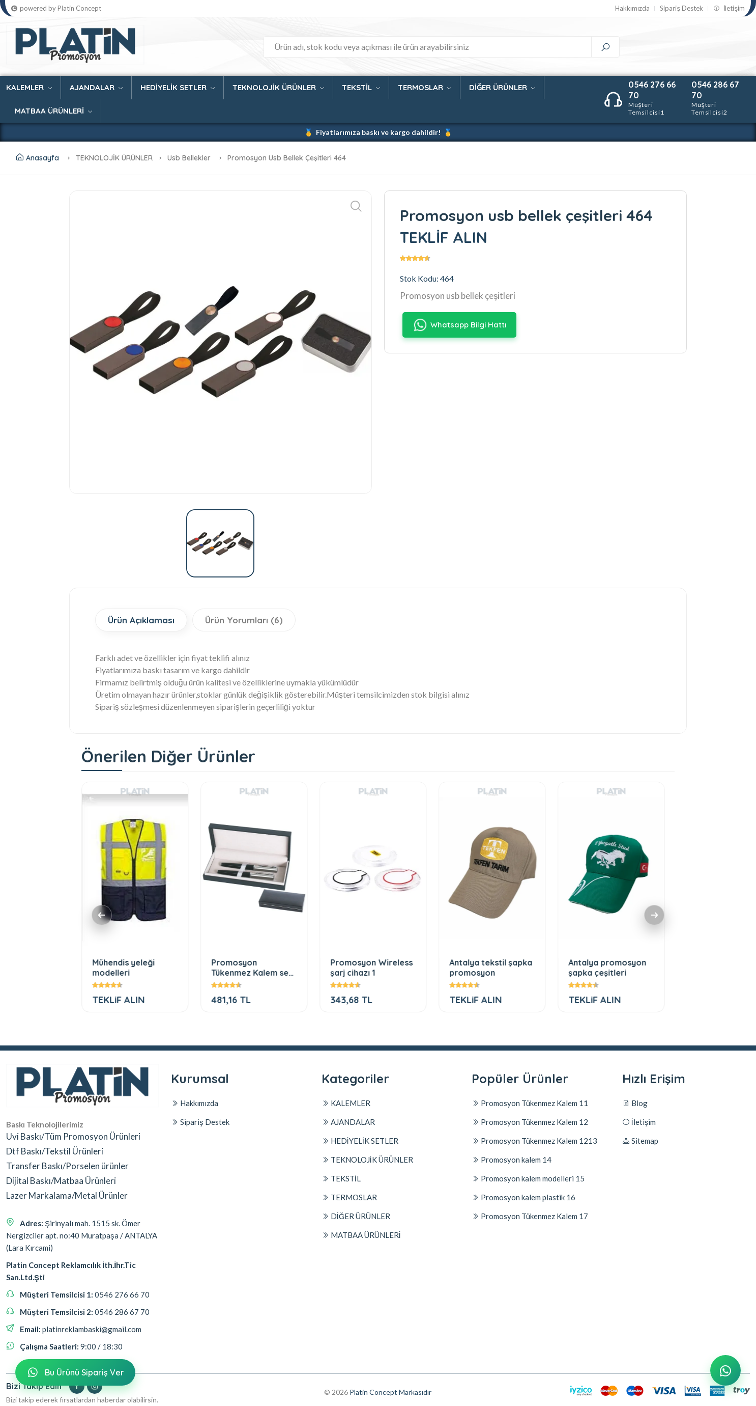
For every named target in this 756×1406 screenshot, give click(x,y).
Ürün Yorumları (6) (244, 620)
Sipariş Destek (681, 8)
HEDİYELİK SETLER (177, 87)
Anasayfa (37, 157)
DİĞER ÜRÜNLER (502, 87)
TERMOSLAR (424, 87)
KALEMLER (29, 87)
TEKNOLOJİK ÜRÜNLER (278, 87)
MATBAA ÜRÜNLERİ (53, 111)
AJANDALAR (96, 87)
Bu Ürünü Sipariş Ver (74, 1372)
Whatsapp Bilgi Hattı (459, 325)
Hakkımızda (632, 8)
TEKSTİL (361, 87)
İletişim (729, 8)
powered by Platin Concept (56, 8)
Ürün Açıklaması (141, 620)
